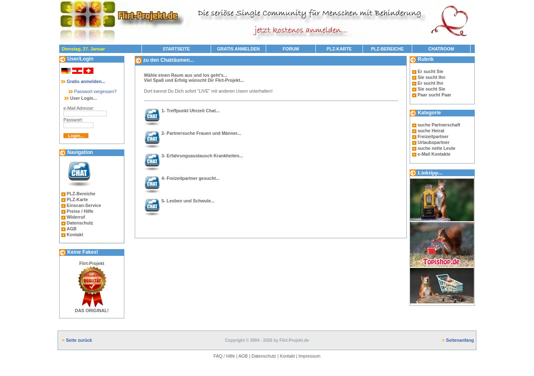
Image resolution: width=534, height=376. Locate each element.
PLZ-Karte (77, 199)
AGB (72, 228)
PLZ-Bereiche (81, 193)
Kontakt (75, 234)
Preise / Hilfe (80, 211)
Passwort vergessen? (92, 91)
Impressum (309, 355)
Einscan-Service (84, 205)
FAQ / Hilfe (224, 355)
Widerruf (76, 217)
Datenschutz (80, 222)
